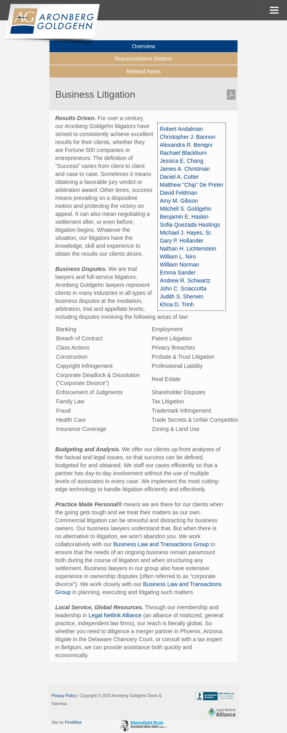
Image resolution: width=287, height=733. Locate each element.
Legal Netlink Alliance (115, 615)
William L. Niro (178, 256)
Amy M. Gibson (179, 201)
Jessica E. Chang (181, 161)
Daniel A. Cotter (179, 177)
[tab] (143, 59)
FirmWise (73, 722)
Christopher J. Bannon (187, 137)
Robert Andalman (181, 129)
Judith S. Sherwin (181, 296)
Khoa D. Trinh (177, 304)
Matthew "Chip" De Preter (191, 185)
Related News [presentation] (143, 71)
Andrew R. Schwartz (185, 280)
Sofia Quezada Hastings (190, 224)
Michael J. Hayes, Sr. (186, 232)
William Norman (179, 264)
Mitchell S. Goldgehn (185, 208)
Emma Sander (177, 272)
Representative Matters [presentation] (143, 58)
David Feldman (178, 193)
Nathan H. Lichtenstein (188, 248)
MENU (274, 10)
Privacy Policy (63, 695)
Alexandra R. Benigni (186, 145)
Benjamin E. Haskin (184, 216)
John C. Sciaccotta (183, 288)
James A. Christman (185, 169)
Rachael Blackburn (183, 153)
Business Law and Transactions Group (161, 544)
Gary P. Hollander (181, 240)
